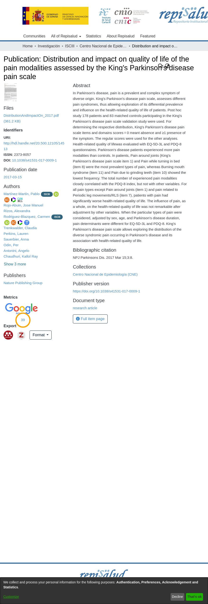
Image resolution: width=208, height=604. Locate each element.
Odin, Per (11, 245)
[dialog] (104, 590)
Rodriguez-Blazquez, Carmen (27, 217)
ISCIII (70, 46)
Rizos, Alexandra (17, 211)
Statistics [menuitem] (93, 36)
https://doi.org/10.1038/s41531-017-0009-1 (106, 291)
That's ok (194, 597)
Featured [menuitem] (147, 36)
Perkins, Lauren (16, 234)
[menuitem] (65, 36)
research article (85, 308)
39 (23, 320)
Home (28, 46)
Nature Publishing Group (23, 283)
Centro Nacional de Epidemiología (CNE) (103, 46)
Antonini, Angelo (16, 251)
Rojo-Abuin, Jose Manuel (23, 205)
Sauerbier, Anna (16, 239)
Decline (177, 597)
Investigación (49, 46)
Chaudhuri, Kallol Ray (21, 256)
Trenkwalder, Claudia (20, 228)
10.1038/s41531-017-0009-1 (34, 160)
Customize (11, 597)
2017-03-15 (13, 177)
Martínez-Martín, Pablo (22, 194)
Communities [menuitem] (34, 36)
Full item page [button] (90, 319)
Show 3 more (15, 264)
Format (39, 335)
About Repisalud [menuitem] (120, 36)
